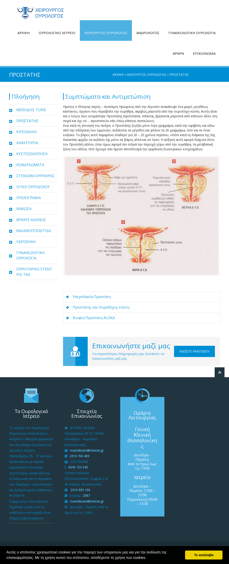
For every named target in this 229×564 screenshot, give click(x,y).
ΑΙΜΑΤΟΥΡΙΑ (27, 142)
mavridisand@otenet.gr (87, 450)
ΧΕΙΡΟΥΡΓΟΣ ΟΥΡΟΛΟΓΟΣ (105, 32)
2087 (86, 495)
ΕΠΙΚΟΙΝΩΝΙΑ (204, 53)
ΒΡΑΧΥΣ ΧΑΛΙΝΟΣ (31, 219)
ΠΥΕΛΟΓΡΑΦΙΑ (28, 197)
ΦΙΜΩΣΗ (24, 208)
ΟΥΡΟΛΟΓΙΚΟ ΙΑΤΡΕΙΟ (57, 32)
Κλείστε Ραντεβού (194, 351)
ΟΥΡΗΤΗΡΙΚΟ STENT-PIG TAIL (35, 272)
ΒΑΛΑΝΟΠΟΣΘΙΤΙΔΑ (33, 230)
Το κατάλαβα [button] (204, 555)
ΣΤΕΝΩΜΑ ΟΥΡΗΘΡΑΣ (35, 175)
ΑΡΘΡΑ (178, 53)
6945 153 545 (78, 467)
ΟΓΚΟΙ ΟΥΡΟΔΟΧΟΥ (33, 186)
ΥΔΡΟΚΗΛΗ (26, 241)
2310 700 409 (79, 456)
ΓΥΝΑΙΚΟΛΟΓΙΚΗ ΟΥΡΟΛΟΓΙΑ (192, 32)
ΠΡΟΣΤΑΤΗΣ (27, 120)
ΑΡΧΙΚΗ (23, 32)
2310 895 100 (80, 490)
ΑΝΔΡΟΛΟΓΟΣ (147, 32)
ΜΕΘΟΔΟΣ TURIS (31, 109)
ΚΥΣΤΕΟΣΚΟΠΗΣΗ (32, 153)
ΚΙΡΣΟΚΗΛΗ (26, 131)
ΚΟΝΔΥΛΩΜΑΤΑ (30, 164)
